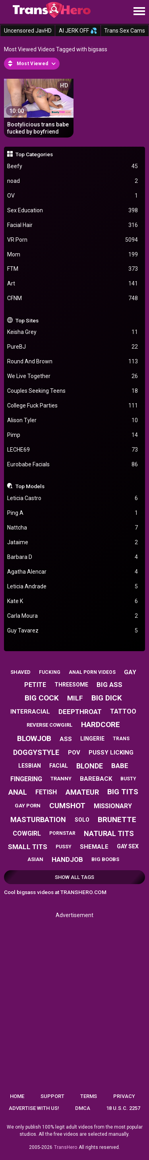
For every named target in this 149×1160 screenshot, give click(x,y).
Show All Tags (74, 877)
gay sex (128, 846)
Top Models (30, 486)
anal (17, 792)
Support (52, 1096)
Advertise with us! (34, 1108)
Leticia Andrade (72, 586)
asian (35, 859)
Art (72, 283)
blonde (89, 766)
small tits (27, 847)
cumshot (67, 805)
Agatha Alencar (72, 571)
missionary (113, 806)
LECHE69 (72, 449)
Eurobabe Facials (72, 464)
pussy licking (111, 752)
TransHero (65, 1147)
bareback (96, 778)
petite (35, 685)
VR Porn (72, 240)
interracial (30, 711)
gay (130, 672)
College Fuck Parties (72, 405)
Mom (72, 254)
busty (128, 779)
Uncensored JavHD (28, 30)
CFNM (72, 298)
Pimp (72, 435)
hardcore (100, 724)
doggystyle (36, 752)
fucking (49, 672)
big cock (42, 697)
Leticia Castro (72, 498)
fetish (46, 792)
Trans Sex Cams (124, 30)
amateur (82, 792)
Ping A (72, 513)
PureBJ (72, 346)
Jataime (72, 542)
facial (58, 765)
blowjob (34, 738)
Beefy (72, 166)
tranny (61, 779)
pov (74, 752)
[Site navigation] (139, 11)
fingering (26, 779)
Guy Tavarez (72, 630)
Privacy (124, 1096)
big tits (122, 791)
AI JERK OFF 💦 (78, 30)
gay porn (28, 806)
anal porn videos (92, 672)
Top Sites (27, 320)
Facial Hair (72, 225)
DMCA (82, 1108)
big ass (109, 685)
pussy (64, 847)
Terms (88, 1096)
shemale (94, 846)
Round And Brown (72, 361)
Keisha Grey (72, 332)
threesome (71, 684)
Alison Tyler (72, 420)
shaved (20, 672)
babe (119, 766)
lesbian (29, 765)
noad (72, 181)
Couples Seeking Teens (72, 391)
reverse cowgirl (49, 725)
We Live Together (72, 376)
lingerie (92, 738)
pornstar (62, 833)
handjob (67, 859)
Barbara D (72, 557)
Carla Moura (72, 616)
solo (82, 820)
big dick (106, 697)
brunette (117, 819)
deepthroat (80, 712)
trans (121, 738)
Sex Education (72, 210)
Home (17, 1096)
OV (72, 195)
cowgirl (27, 833)
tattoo (123, 711)
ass (66, 739)
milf (75, 698)
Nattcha (72, 527)
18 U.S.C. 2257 (123, 1108)
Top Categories (34, 154)
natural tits (109, 833)
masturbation (38, 819)
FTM (72, 269)
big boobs (105, 859)
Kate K (72, 601)
